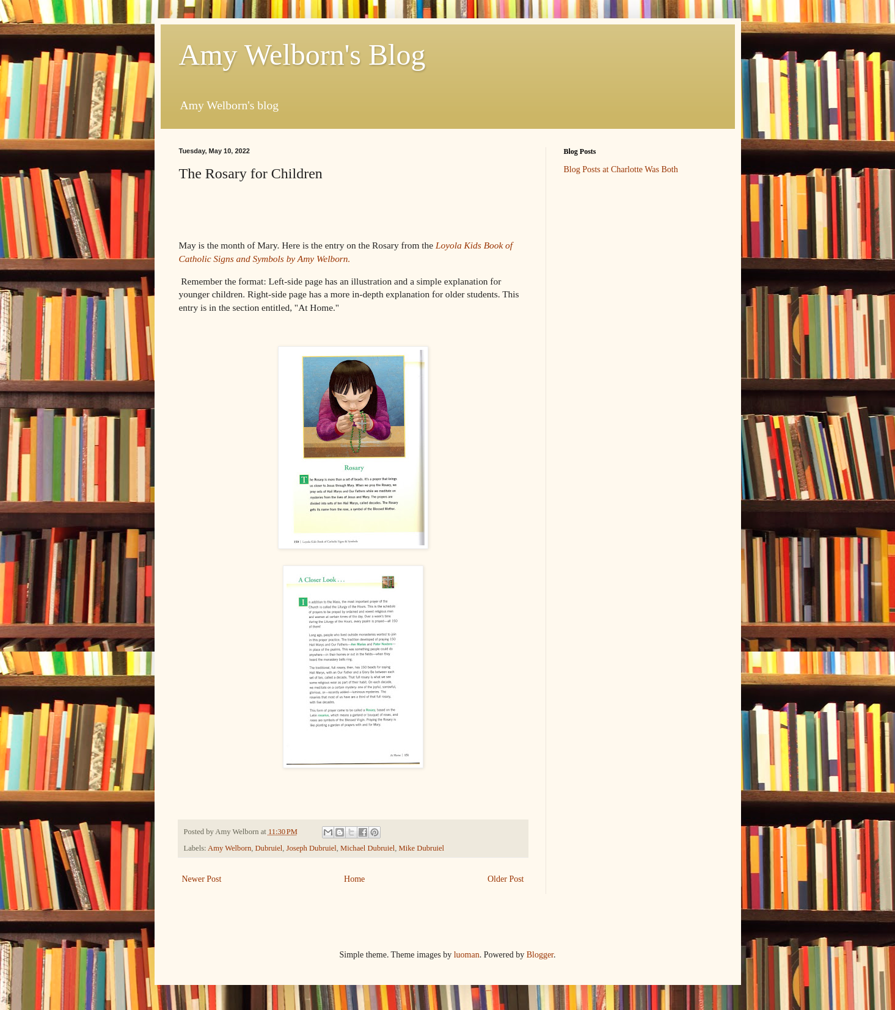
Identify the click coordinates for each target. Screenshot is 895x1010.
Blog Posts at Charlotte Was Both (621, 169)
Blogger (540, 954)
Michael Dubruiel (367, 848)
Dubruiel (269, 848)
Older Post (506, 879)
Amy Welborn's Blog (302, 54)
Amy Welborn (229, 848)
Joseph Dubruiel (312, 848)
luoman (467, 954)
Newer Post (202, 879)
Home (354, 879)
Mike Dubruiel (422, 848)
